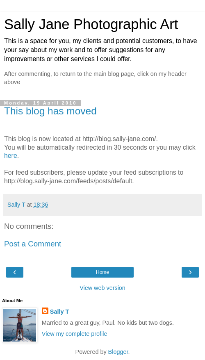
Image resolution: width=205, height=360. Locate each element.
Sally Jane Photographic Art (91, 24)
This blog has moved (50, 110)
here (10, 155)
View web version (102, 288)
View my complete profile (74, 333)
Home (102, 272)
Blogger (118, 352)
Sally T (59, 311)
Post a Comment (32, 243)
